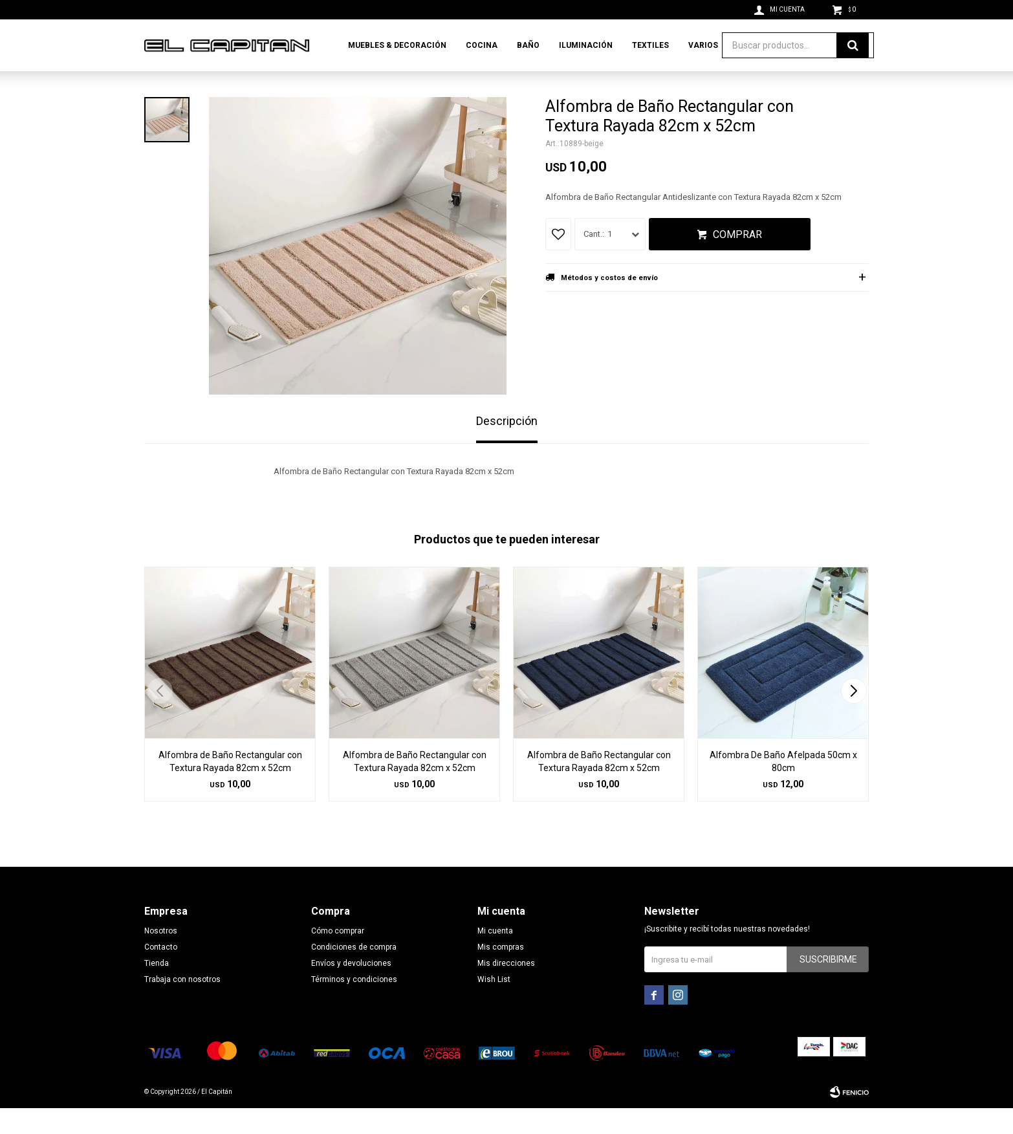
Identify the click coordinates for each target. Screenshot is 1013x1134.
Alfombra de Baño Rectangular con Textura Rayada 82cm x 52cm (230, 787)
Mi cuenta (495, 956)
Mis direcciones (506, 989)
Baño (528, 45)
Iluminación (586, 45)
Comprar (737, 260)
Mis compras (500, 972)
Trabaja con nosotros (182, 1005)
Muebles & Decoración (397, 45)
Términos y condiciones (354, 1005)
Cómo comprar (337, 956)
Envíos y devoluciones (351, 989)
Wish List (493, 1005)
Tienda (156, 989)
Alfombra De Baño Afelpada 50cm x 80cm (783, 787)
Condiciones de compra (354, 972)
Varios (703, 45)
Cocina (481, 45)
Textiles (650, 45)
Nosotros (160, 956)
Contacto (160, 972)
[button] (853, 717)
